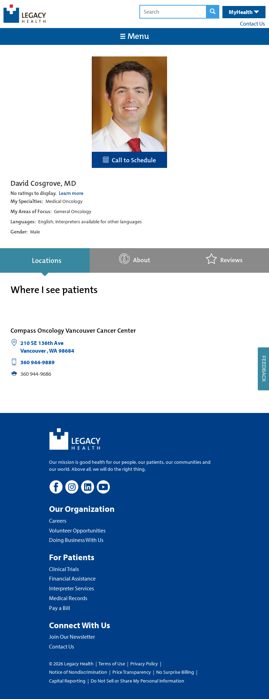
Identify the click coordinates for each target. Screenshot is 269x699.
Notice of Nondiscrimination (78, 672)
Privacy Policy (144, 663)
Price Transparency (131, 672)
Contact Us (252, 23)
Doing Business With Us (76, 539)
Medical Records (68, 598)
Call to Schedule (129, 160)
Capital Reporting (67, 681)
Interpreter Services (71, 588)
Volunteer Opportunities (77, 530)
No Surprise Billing (175, 672)
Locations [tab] (46, 260)
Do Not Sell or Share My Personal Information (137, 681)
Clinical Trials (64, 568)
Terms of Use (112, 663)
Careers (57, 520)
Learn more (71, 193)
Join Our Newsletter (72, 636)
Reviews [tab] (224, 258)
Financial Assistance (72, 578)
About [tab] (134, 258)
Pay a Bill (59, 607)
